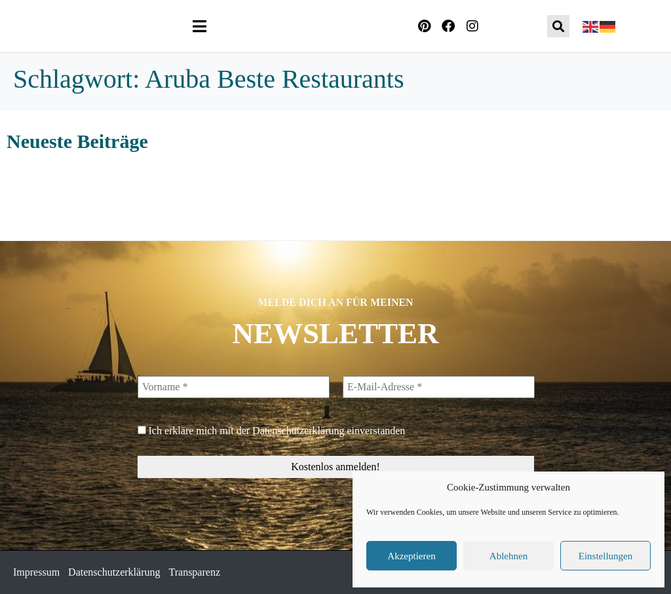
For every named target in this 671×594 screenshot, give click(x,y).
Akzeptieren (411, 556)
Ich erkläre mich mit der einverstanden (272, 430)
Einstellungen (606, 556)
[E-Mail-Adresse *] (438, 387)
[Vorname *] (234, 387)
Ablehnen (508, 556)
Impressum (36, 572)
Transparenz (195, 572)
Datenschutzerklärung (298, 430)
